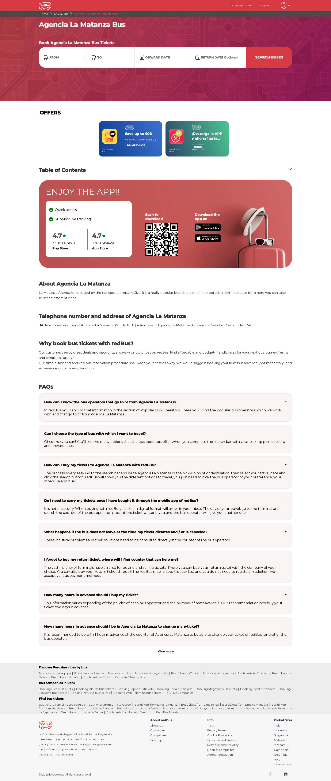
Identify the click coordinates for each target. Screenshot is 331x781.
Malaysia (280, 740)
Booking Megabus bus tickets (216, 689)
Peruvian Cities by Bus (130, 677)
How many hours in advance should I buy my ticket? (91, 595)
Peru (277, 759)
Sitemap (156, 740)
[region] (165, 138)
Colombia (281, 754)
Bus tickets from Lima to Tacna (82, 712)
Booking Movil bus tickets (257, 689)
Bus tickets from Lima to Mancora (245, 704)
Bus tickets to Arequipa (55, 673)
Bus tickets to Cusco (97, 677)
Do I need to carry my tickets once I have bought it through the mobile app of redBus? (121, 501)
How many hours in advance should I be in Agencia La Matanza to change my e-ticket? (121, 627)
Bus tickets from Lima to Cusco (110, 704)
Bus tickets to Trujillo (185, 673)
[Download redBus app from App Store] (208, 241)
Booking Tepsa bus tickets (135, 689)
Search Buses (269, 57)
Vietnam (280, 745)
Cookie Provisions (219, 735)
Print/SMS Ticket (241, 5)
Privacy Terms (216, 730)
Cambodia (281, 749)
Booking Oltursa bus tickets (95, 689)
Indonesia (280, 730)
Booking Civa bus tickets (56, 689)
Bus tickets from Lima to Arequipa (62, 704)
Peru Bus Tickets (167, 712)
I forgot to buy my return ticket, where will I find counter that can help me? (111, 560)
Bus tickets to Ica (119, 673)
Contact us (157, 730)
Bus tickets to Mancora (218, 673)
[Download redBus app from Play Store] (208, 230)
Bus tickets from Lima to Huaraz (156, 704)
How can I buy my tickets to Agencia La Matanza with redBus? (100, 465)
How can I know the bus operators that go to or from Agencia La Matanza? (110, 402)
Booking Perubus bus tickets (90, 692)
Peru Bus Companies (179, 692)
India (277, 725)
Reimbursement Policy (223, 745)
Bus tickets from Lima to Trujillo (138, 708)
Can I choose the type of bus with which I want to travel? (95, 434)
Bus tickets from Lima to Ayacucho (235, 708)
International (282, 764)
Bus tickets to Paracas (89, 673)
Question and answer (221, 740)
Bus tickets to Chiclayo (253, 673)
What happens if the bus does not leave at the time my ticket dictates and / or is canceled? (125, 532)
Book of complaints (220, 749)
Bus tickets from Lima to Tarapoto (129, 712)
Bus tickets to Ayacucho (151, 673)
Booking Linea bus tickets (174, 689)
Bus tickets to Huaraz (65, 677)
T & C (210, 725)
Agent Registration (220, 754)
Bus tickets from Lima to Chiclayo (185, 708)
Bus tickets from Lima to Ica (200, 704)
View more (166, 651)
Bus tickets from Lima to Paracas (91, 708)
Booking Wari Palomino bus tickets (137, 692)
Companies (158, 735)
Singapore (281, 735)
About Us (156, 725)
